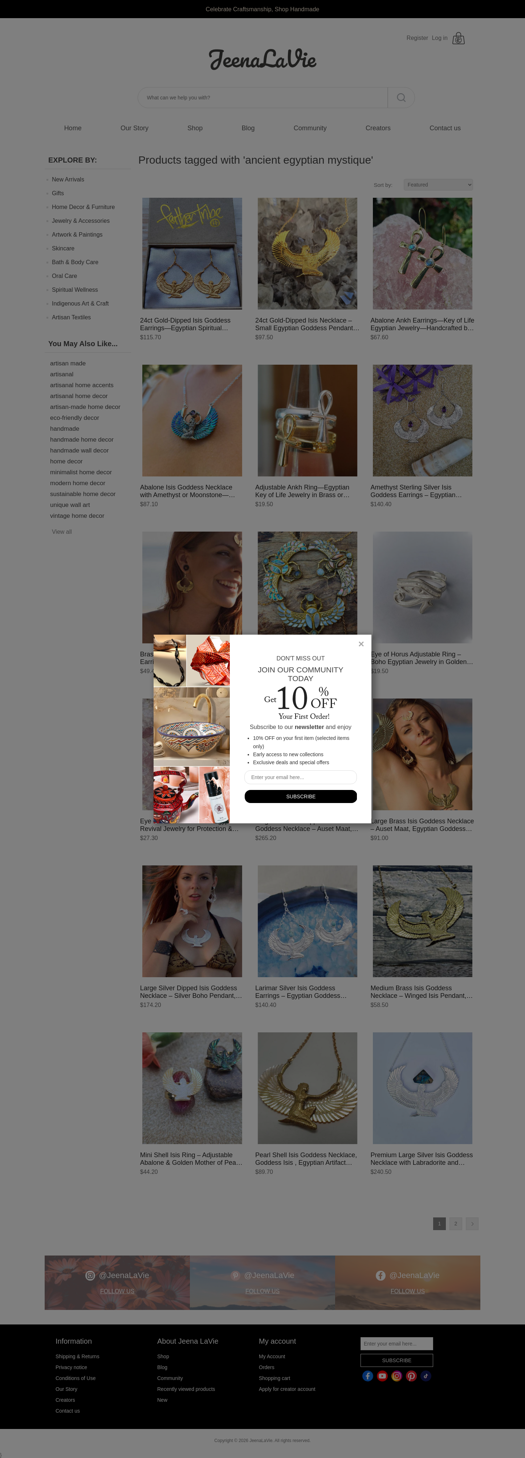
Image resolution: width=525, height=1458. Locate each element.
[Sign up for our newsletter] (300, 777)
